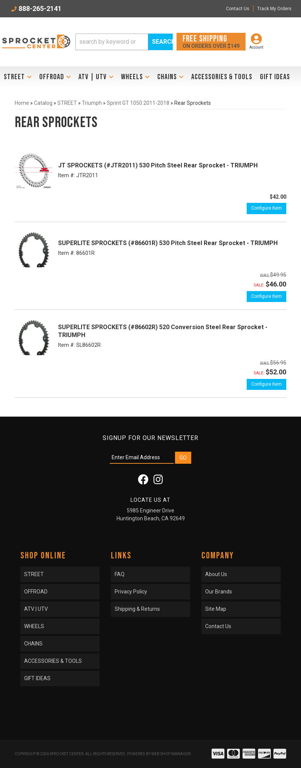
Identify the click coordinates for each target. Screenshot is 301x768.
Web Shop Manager (170, 754)
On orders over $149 (211, 41)
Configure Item (266, 208)
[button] (124, 42)
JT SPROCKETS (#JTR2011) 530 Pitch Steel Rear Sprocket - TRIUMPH (158, 165)
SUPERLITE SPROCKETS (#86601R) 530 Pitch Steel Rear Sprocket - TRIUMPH (168, 243)
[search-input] (112, 42)
